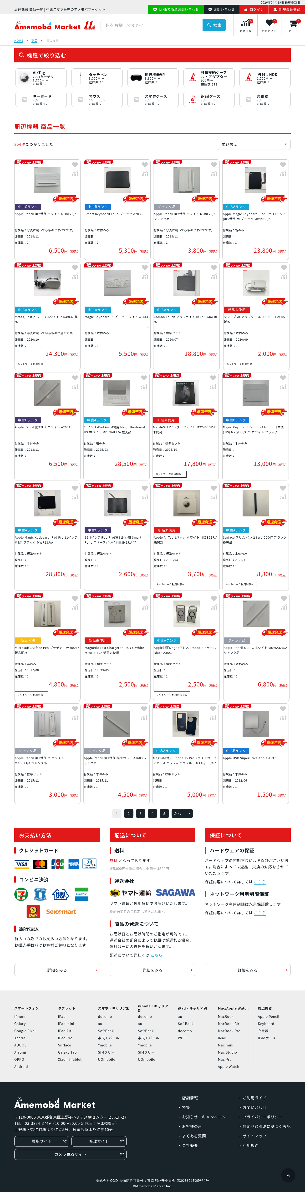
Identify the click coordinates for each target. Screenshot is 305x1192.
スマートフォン (26, 1008)
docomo (105, 1016)
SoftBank (106, 1030)
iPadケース (267, 1037)
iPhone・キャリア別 (153, 1008)
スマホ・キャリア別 (114, 1008)
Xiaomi (20, 1052)
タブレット (67, 1008)
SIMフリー (106, 1052)
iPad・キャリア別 (192, 1008)
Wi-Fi (182, 1037)
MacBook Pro (229, 1030)
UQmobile (106, 1059)
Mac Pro (225, 1059)
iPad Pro (65, 1037)
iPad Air (64, 1030)
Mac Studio (227, 1052)
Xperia (19, 1037)
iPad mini (66, 1023)
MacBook (226, 1016)
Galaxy (20, 1023)
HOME (18, 40)
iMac (222, 1037)
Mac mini (226, 1045)
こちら (157, 955)
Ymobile (105, 1045)
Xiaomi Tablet (70, 1059)
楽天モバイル (108, 1037)
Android (21, 1066)
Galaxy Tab (67, 1052)
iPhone (20, 1016)
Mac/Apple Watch (233, 1008)
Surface (64, 1045)
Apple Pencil (268, 1016)
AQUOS (20, 1045)
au (100, 1023)
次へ (182, 814)
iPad (62, 1016)
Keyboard (266, 1023)
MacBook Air (228, 1023)
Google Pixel (25, 1030)
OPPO (19, 1059)
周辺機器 (265, 1008)
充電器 (263, 1030)
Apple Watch (228, 1066)
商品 (34, 40)
